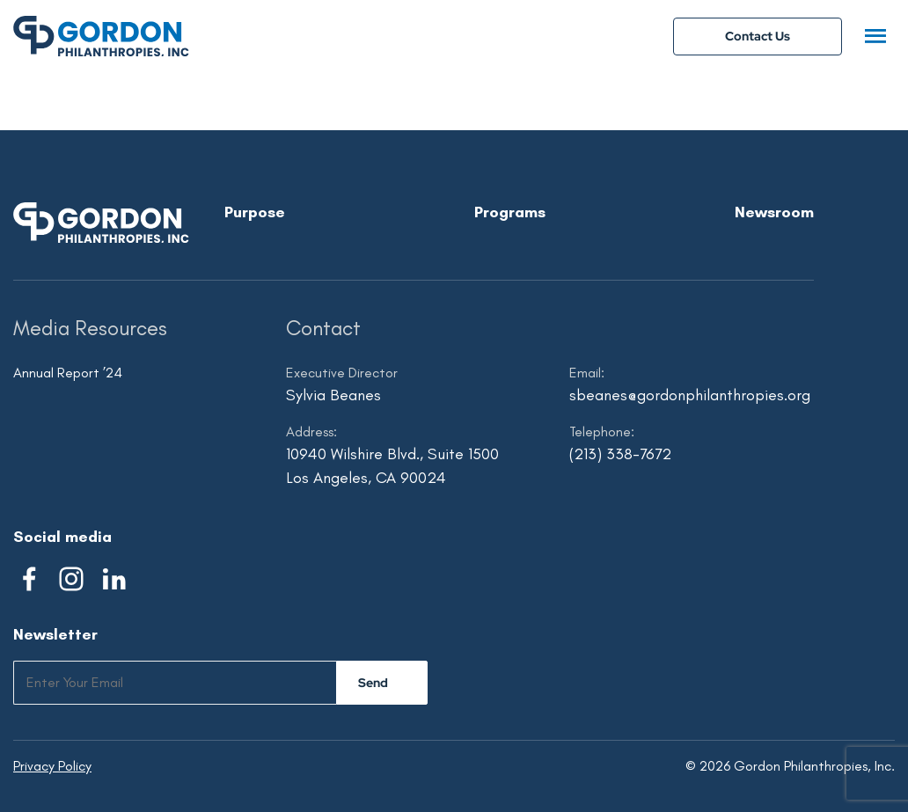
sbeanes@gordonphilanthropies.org (689, 395)
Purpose (254, 212)
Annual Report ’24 (67, 372)
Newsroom (774, 212)
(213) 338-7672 (620, 454)
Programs (510, 212)
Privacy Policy (52, 765)
